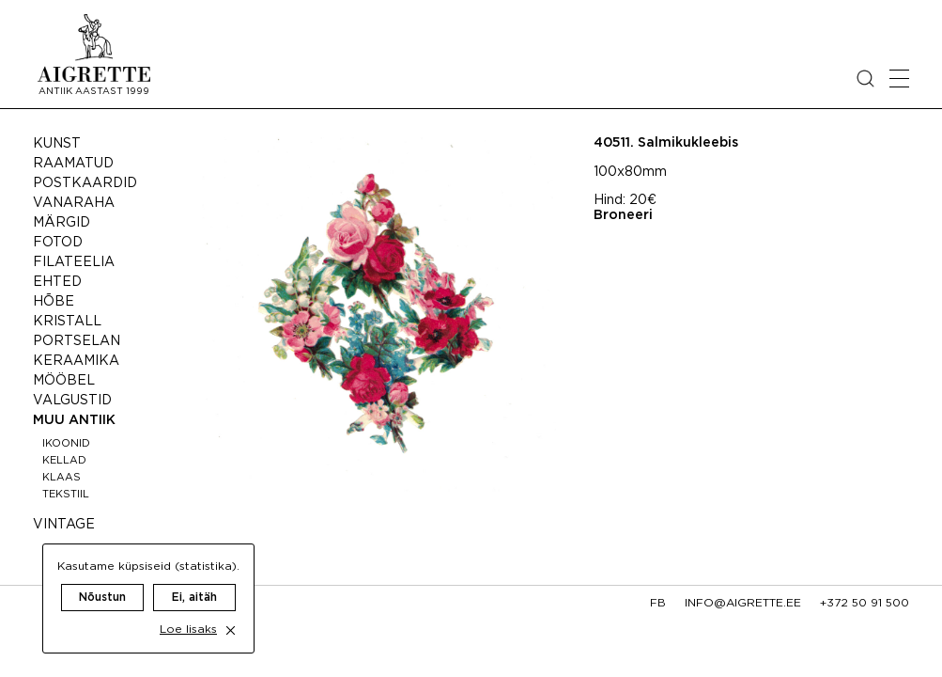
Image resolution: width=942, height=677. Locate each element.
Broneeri (623, 215)
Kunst (57, 144)
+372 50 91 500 (864, 603)
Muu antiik (74, 420)
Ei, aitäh (194, 579)
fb (658, 603)
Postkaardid (85, 183)
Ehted (57, 282)
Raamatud (73, 163)
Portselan (76, 341)
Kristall (67, 321)
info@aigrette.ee (743, 603)
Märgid (61, 222)
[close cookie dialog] (230, 612)
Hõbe (53, 301)
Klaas (61, 477)
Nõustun (102, 579)
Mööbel (64, 380)
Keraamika (76, 361)
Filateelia (74, 262)
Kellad (64, 460)
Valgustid (72, 400)
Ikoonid (66, 444)
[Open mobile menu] (899, 78)
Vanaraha (74, 203)
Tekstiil (65, 494)
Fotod (58, 242)
